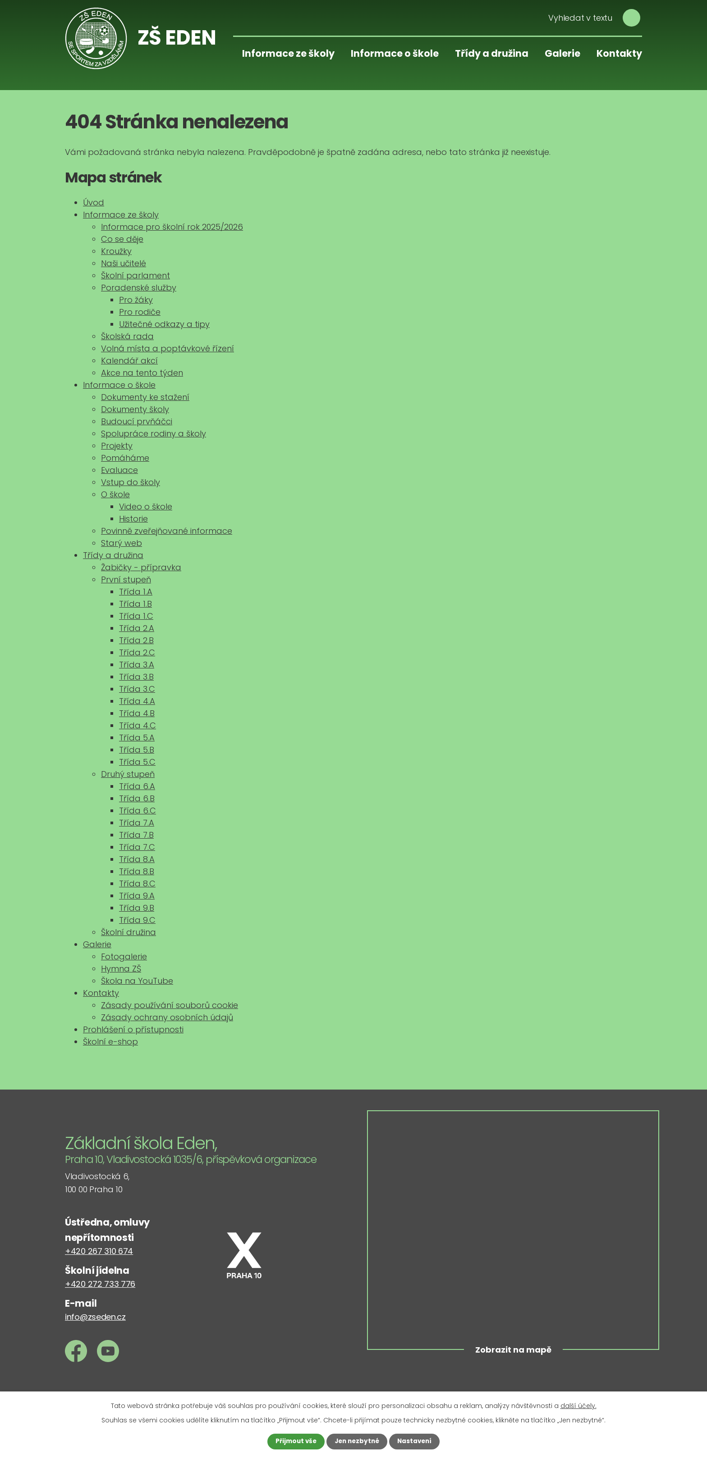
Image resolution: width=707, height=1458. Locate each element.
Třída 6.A (137, 786)
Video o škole (145, 506)
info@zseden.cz (95, 1316)
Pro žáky (136, 299)
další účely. (578, 1405)
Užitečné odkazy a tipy (164, 324)
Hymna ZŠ (121, 968)
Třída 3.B (136, 676)
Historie (133, 518)
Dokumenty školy (135, 409)
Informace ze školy (288, 53)
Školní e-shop (110, 1041)
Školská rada (127, 336)
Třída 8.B (136, 871)
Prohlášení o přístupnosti (133, 1029)
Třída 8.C (137, 883)
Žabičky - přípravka (141, 567)
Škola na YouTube (137, 980)
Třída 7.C (137, 847)
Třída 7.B (136, 834)
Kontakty (619, 53)
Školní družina (128, 932)
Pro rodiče (140, 312)
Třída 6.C (137, 810)
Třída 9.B (136, 907)
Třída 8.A (137, 859)
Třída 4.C (137, 725)
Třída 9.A (137, 895)
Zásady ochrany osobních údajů (167, 1017)
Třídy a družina (491, 53)
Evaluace (119, 470)
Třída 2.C (137, 652)
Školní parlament (135, 275)
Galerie (562, 53)
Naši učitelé (123, 263)
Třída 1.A (135, 591)
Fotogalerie (124, 956)
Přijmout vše (293, 1441)
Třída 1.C (136, 616)
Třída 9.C (137, 920)
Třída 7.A (136, 822)
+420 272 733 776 (100, 1284)
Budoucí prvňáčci (136, 421)
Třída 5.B (136, 749)
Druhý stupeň (128, 774)
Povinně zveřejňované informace (166, 530)
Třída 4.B (137, 713)
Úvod (93, 202)
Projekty (117, 445)
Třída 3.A (136, 664)
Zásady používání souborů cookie (169, 1005)
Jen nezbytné (357, 1441)
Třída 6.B (137, 798)
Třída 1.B (135, 603)
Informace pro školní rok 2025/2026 (172, 226)
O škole (115, 494)
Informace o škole (395, 53)
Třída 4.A (137, 701)
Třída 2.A (136, 628)
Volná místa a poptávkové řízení (167, 348)
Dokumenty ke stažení (145, 397)
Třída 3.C (137, 689)
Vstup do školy (130, 482)
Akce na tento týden (142, 372)
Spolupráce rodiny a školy (153, 433)
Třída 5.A (137, 737)
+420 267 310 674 (99, 1251)
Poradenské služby (138, 287)
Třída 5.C (137, 762)
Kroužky (116, 251)
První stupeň (126, 579)
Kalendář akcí (129, 360)
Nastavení (417, 1441)
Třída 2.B (136, 640)
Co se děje (122, 239)
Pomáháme (125, 457)
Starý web (121, 543)
